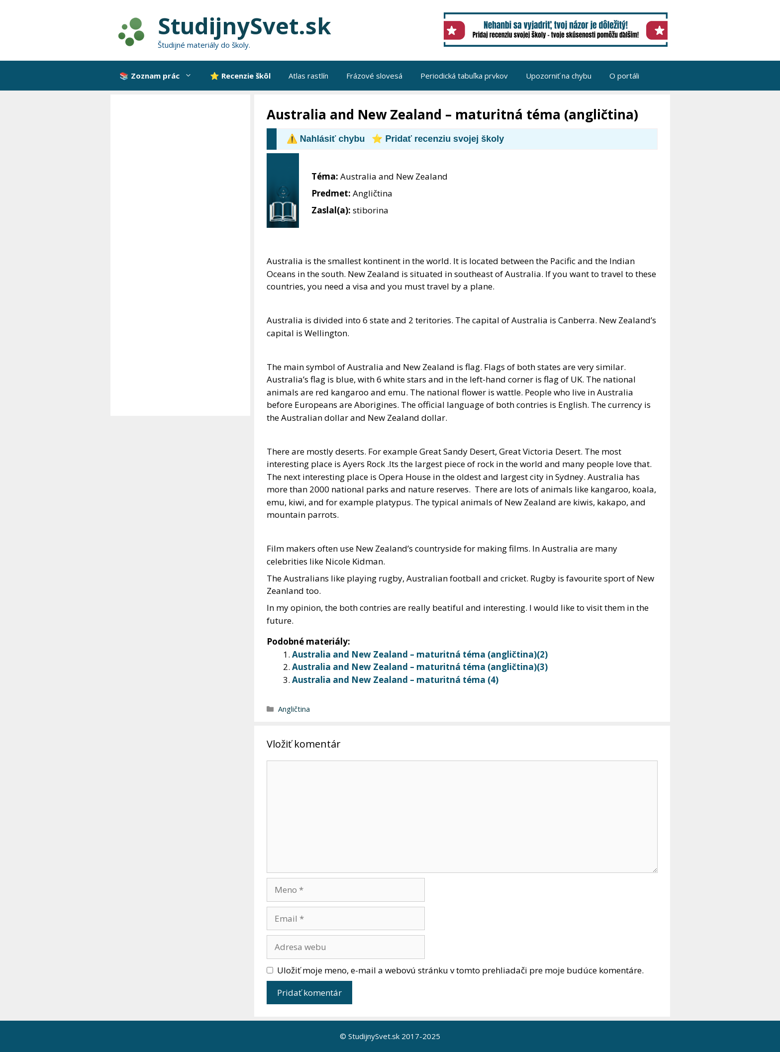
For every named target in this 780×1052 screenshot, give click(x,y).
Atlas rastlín (308, 76)
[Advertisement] (182, 255)
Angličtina (294, 709)
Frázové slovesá (374, 76)
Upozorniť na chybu (558, 76)
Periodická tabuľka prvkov (464, 76)
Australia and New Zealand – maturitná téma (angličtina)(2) (420, 654)
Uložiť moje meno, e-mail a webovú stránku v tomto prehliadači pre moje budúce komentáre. (460, 970)
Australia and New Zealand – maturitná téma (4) (395, 679)
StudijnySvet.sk (244, 25)
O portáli (624, 76)
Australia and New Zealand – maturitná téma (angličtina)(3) (420, 666)
